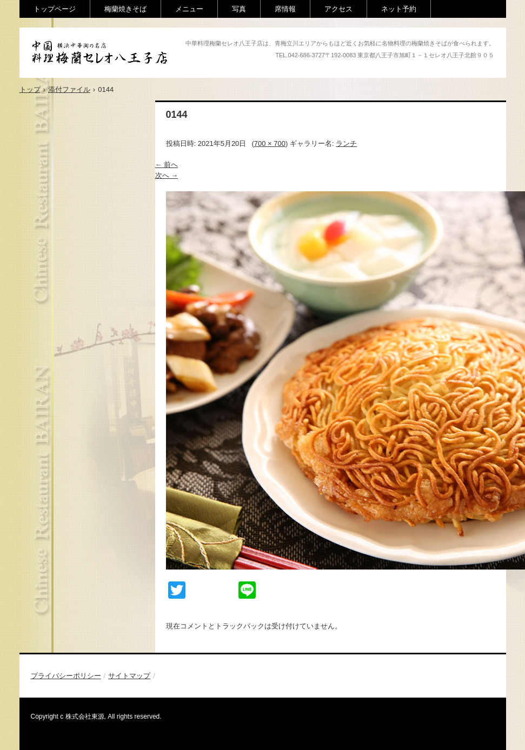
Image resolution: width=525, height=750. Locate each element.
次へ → (166, 175)
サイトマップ (129, 676)
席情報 (285, 9)
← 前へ (166, 164)
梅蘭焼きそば (125, 9)
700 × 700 (269, 143)
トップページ (55, 9)
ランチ (346, 143)
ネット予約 (398, 9)
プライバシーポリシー (66, 676)
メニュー (189, 9)
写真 (239, 9)
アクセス (338, 9)
